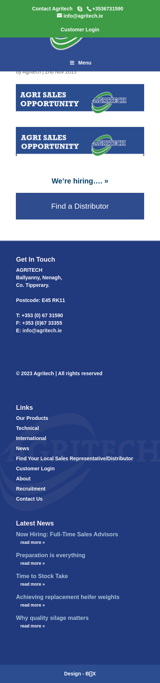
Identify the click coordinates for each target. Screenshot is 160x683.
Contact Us (29, 499)
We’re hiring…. (77, 181)
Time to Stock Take (42, 576)
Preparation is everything (50, 555)
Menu (79, 63)
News (22, 448)
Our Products (32, 418)
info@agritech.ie (41, 330)
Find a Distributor (80, 206)
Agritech (31, 72)
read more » (32, 542)
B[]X (90, 674)
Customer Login (35, 468)
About (23, 479)
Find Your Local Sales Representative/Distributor (74, 458)
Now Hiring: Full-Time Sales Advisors (67, 534)
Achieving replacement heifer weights (67, 597)
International (31, 438)
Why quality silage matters (52, 618)
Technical (27, 428)
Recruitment (30, 489)
